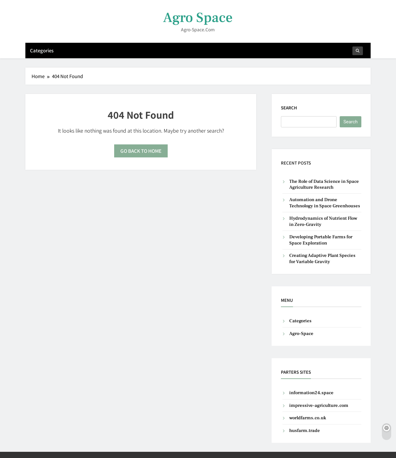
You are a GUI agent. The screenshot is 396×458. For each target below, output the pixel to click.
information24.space (311, 393)
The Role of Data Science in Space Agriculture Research (324, 184)
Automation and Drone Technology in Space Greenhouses (324, 203)
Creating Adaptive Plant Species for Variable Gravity (322, 258)
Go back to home (140, 151)
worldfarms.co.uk (307, 418)
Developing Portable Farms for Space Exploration (320, 240)
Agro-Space (301, 334)
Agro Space (198, 18)
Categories (42, 50)
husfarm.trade (304, 431)
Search (289, 108)
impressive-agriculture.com (318, 405)
